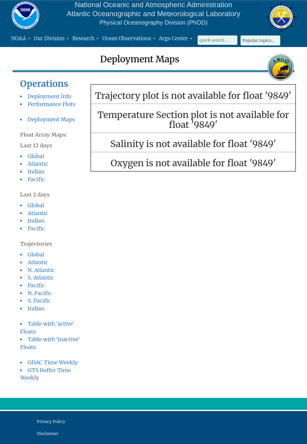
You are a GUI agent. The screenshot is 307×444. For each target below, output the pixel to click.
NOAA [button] (20, 38)
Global (36, 156)
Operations (44, 83)
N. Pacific (40, 293)
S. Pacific (39, 300)
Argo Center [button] (175, 38)
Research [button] (86, 38)
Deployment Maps (51, 119)
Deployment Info (49, 96)
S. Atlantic (41, 277)
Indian (36, 171)
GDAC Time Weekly (53, 362)
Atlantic (38, 163)
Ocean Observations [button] (128, 38)
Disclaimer (48, 433)
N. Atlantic (41, 270)
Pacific (36, 179)
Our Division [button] (51, 38)
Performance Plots (51, 104)
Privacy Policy (51, 421)
